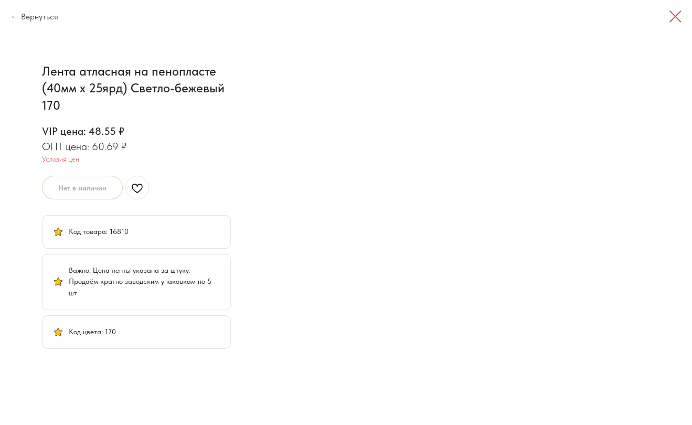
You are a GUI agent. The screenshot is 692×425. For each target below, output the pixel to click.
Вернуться (39, 17)
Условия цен (480, 159)
